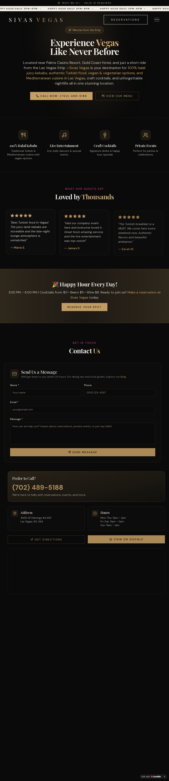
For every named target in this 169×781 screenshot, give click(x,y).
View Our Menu (117, 96)
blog (121, 376)
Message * (14, 419)
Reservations (125, 17)
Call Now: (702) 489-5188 (61, 96)
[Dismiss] (164, 776)
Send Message (81, 452)
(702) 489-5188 (39, 487)
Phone (86, 385)
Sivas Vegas (79, 67)
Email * (12, 402)
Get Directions (48, 539)
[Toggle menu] (157, 17)
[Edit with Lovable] (151, 776)
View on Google (128, 539)
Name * (12, 385)
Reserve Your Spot (84, 307)
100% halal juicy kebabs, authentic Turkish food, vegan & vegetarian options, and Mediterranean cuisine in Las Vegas (85, 72)
